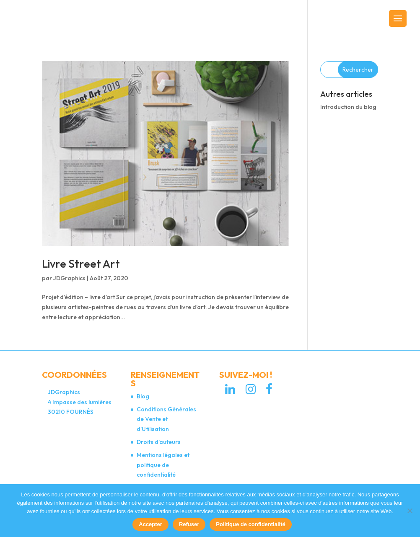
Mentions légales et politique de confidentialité (163, 465)
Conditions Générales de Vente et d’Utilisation (166, 419)
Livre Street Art (81, 264)
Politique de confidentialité (250, 524)
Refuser (189, 524)
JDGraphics (69, 278)
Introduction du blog (348, 107)
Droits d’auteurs (159, 442)
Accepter (150, 524)
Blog (143, 396)
